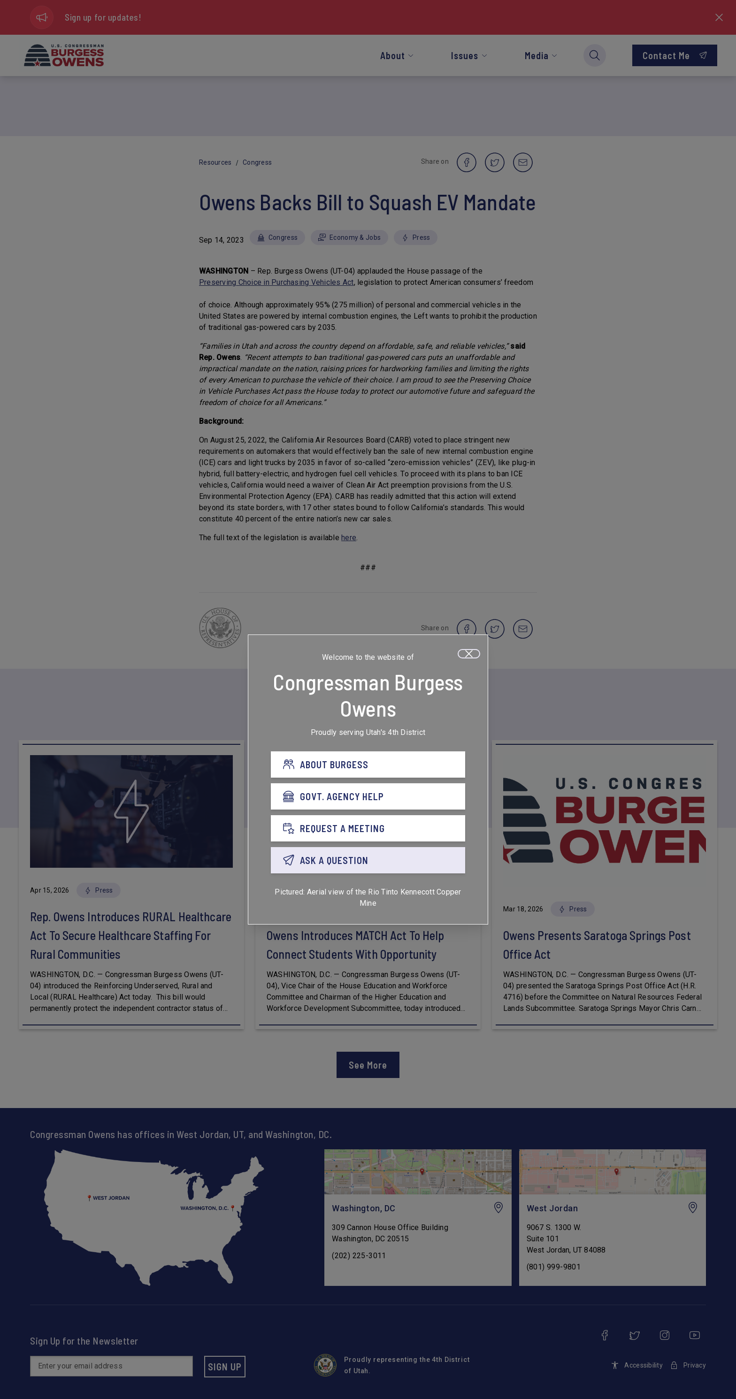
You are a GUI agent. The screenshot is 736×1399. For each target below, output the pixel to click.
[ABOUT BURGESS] (368, 764)
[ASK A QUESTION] (368, 860)
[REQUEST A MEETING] (368, 828)
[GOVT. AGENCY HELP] (368, 796)
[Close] (469, 653)
